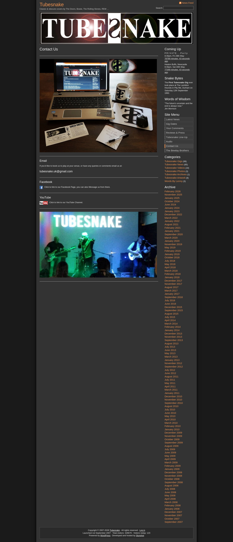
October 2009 (172, 439)
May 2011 (170, 383)
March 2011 (171, 389)
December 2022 (173, 214)
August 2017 (171, 287)
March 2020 (171, 237)
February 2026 (173, 191)
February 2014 (173, 326)
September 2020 (174, 234)
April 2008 (170, 498)
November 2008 (173, 475)
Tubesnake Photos (175, 171)
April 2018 (170, 267)
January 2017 (172, 293)
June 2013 (170, 350)
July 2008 (170, 488)
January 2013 (172, 360)
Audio (169, 141)
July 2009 (170, 449)
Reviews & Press (175, 132)
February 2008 (173, 505)
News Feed (187, 3)
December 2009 (173, 432)
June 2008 (170, 492)
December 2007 (173, 512)
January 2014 (172, 330)
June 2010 (170, 413)
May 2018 (170, 264)
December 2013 (173, 333)
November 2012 (173, 363)
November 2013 (173, 336)
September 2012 (174, 366)
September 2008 (174, 482)
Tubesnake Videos (175, 167)
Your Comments (175, 128)
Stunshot (140, 535)
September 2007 (174, 522)
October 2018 (172, 257)
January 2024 (172, 207)
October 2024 (172, 201)
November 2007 (173, 515)
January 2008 (172, 508)
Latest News (173, 119)
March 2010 (171, 422)
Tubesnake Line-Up (176, 137)
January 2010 (172, 429)
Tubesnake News (174, 164)
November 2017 (173, 283)
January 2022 (172, 221)
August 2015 (171, 313)
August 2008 (171, 485)
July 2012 (170, 370)
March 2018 (171, 270)
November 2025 (173, 194)
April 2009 (170, 459)
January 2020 (172, 240)
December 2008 (173, 472)
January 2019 (172, 254)
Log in (142, 530)
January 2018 (172, 277)
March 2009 (171, 462)
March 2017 (171, 290)
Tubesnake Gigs (173, 161)
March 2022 (171, 217)
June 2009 (170, 452)
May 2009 (170, 455)
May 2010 (170, 416)
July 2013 (170, 346)
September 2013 (174, 340)
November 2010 (173, 399)
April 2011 (170, 386)
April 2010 (170, 419)
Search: (159, 8)
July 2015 (170, 317)
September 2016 (174, 297)
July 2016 (170, 300)
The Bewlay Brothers (177, 150)
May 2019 (170, 247)
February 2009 (173, 465)
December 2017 (173, 280)
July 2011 (170, 379)
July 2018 (170, 260)
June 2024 (170, 204)
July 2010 (170, 409)
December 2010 (173, 396)
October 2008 (172, 479)
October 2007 (172, 518)
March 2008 (171, 502)
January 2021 (172, 231)
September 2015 (174, 310)
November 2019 (173, 244)
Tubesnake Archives (176, 174)
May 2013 (170, 353)
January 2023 (172, 211)
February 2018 (173, 274)
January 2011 (172, 393)
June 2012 (170, 373)
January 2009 (172, 469)
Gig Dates (171, 123)
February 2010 (173, 426)
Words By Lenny (174, 181)
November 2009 (173, 436)
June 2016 (170, 303)
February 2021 (173, 227)
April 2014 (170, 320)
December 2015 (173, 307)
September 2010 (174, 403)
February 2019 (173, 250)
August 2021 (171, 224)
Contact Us (172, 146)
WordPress (105, 535)
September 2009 (174, 442)
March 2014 (171, 323)
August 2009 (171, 446)
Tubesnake (52, 4)
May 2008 (170, 495)
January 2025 (172, 198)
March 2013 (171, 356)
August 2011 (171, 376)
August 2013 (171, 343)
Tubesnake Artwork (175, 177)
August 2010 (171, 406)
